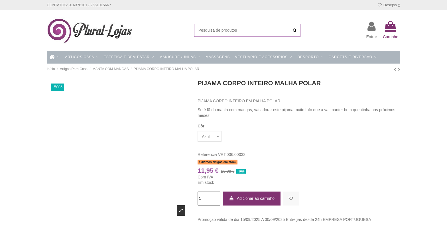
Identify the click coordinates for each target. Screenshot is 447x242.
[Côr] (210, 136)
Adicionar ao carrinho (252, 198)
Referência (207, 154)
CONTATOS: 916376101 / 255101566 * (79, 5)
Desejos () (388, 5)
